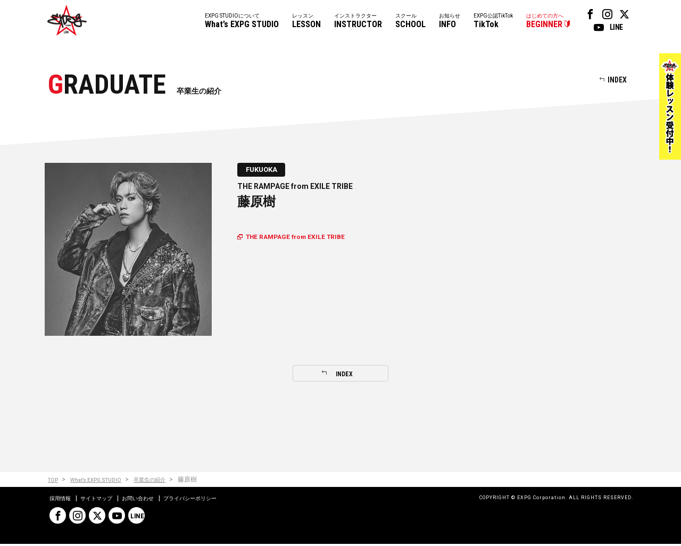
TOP (54, 481)
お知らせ (449, 21)
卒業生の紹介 (163, 481)
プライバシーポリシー (212, 500)
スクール (410, 21)
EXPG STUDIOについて (242, 21)
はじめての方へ (544, 21)
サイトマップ (104, 500)
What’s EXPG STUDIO (103, 481)
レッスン (306, 21)
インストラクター (358, 21)
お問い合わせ (151, 500)
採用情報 (62, 500)
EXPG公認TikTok (493, 21)
